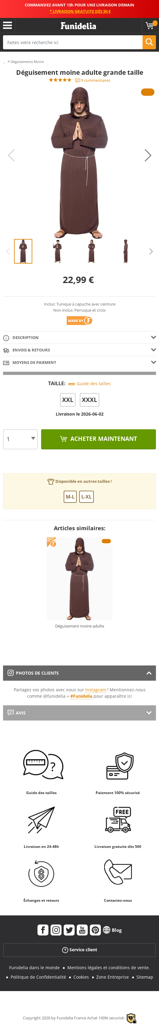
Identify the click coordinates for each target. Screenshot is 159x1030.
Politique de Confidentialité (38, 977)
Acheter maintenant (103, 439)
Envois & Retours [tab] (26, 350)
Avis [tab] (17, 713)
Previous (11, 155)
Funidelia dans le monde (34, 967)
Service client (79, 950)
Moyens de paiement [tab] (29, 363)
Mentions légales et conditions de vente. (108, 967)
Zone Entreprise (112, 977)
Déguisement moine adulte (79, 626)
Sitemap (144, 977)
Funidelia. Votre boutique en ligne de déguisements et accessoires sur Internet (78, 26)
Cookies (81, 977)
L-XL (86, 496)
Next (148, 155)
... (4, 62)
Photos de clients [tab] (33, 673)
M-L (70, 496)
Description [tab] (21, 338)
